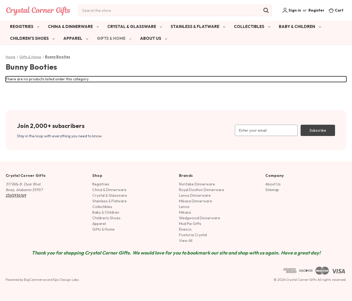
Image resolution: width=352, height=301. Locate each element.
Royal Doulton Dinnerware (201, 189)
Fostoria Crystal (193, 234)
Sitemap (272, 189)
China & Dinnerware (73, 26)
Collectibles (252, 26)
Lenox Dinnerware (195, 195)
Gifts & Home (114, 38)
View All (185, 240)
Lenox (184, 206)
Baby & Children (300, 26)
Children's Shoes (32, 38)
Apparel (75, 38)
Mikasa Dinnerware (195, 201)
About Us (153, 38)
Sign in (291, 10)
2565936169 (16, 195)
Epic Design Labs (66, 280)
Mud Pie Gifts (190, 223)
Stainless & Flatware (198, 26)
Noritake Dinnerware (197, 184)
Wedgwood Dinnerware (199, 218)
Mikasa (185, 212)
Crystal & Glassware (134, 26)
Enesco (185, 229)
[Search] (266, 10)
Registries (24, 26)
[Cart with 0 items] (336, 10)
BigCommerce (35, 280)
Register (316, 10)
